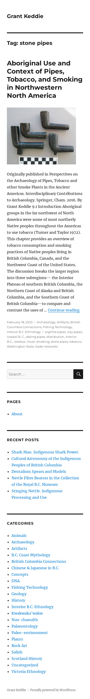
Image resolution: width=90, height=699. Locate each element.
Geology (19, 593)
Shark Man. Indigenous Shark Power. (45, 452)
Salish (17, 652)
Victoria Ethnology (29, 671)
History (18, 600)
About (17, 414)
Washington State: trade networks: (32, 346)
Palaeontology (25, 626)
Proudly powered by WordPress (53, 690)
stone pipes (59, 341)
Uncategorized (25, 665)
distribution (55, 337)
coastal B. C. (16, 337)
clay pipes (74, 332)
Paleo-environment (30, 632)
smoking (42, 341)
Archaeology (46, 322)
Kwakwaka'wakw (27, 613)
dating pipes (35, 337)
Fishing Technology (57, 327)
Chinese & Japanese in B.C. (35, 568)
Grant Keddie (25, 16)
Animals (19, 535)
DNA (16, 581)
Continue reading (64, 310)
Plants (17, 639)
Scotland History (27, 658)
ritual (31, 341)
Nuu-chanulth (25, 619)
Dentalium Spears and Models (39, 471)
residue (19, 341)
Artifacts (63, 322)
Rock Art (19, 645)
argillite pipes (55, 332)
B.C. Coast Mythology (31, 555)
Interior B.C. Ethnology (24, 332)
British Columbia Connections (39, 561)
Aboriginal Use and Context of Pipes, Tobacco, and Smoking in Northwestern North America (45, 79)
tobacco (75, 341)
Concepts (20, 574)
